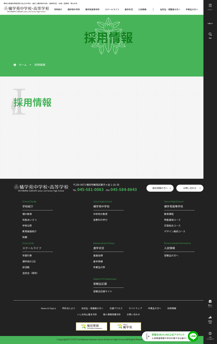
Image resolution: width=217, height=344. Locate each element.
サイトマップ (135, 308)
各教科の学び (100, 219)
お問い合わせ (189, 188)
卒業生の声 (99, 267)
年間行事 (27, 255)
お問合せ (210, 21)
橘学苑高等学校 (92, 9)
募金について (210, 304)
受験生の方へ (171, 255)
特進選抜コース (172, 219)
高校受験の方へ (160, 188)
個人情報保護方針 (112, 314)
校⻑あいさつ (29, 219)
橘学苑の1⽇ (29, 261)
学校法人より (68, 308)
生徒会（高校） (30, 273)
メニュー (210, 7)
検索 (210, 36)
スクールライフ (112, 9)
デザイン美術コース (174, 231)
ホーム (23, 65)
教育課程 (169, 214)
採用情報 (171, 308)
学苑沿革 (27, 225)
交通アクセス (116, 308)
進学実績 (98, 261)
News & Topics (48, 308)
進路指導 (98, 255)
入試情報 (142, 9)
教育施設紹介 (29, 231)
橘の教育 (27, 214)
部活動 (25, 267)
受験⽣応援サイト (102, 291)
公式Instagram (210, 336)
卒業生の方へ (192, 9)
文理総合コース (172, 225)
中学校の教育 (100, 214)
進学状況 (129, 9)
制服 (24, 237)
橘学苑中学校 (74, 9)
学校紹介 (58, 9)
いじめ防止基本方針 (87, 314)
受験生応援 (210, 320)
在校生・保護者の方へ (170, 9)
